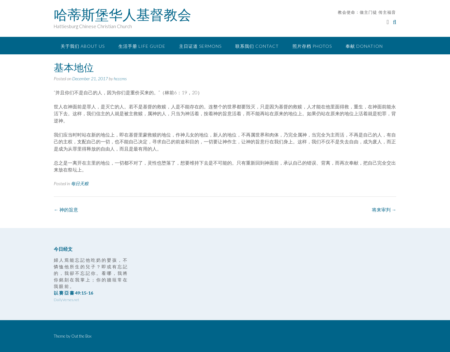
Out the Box (81, 336)
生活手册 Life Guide (141, 46)
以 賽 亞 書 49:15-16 (73, 292)
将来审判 (384, 209)
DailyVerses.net (66, 299)
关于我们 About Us (83, 46)
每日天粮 (79, 183)
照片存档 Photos (312, 46)
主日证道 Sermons (200, 46)
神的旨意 (66, 209)
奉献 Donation (364, 46)
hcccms (120, 78)
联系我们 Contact (257, 46)
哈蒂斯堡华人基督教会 (122, 15)
